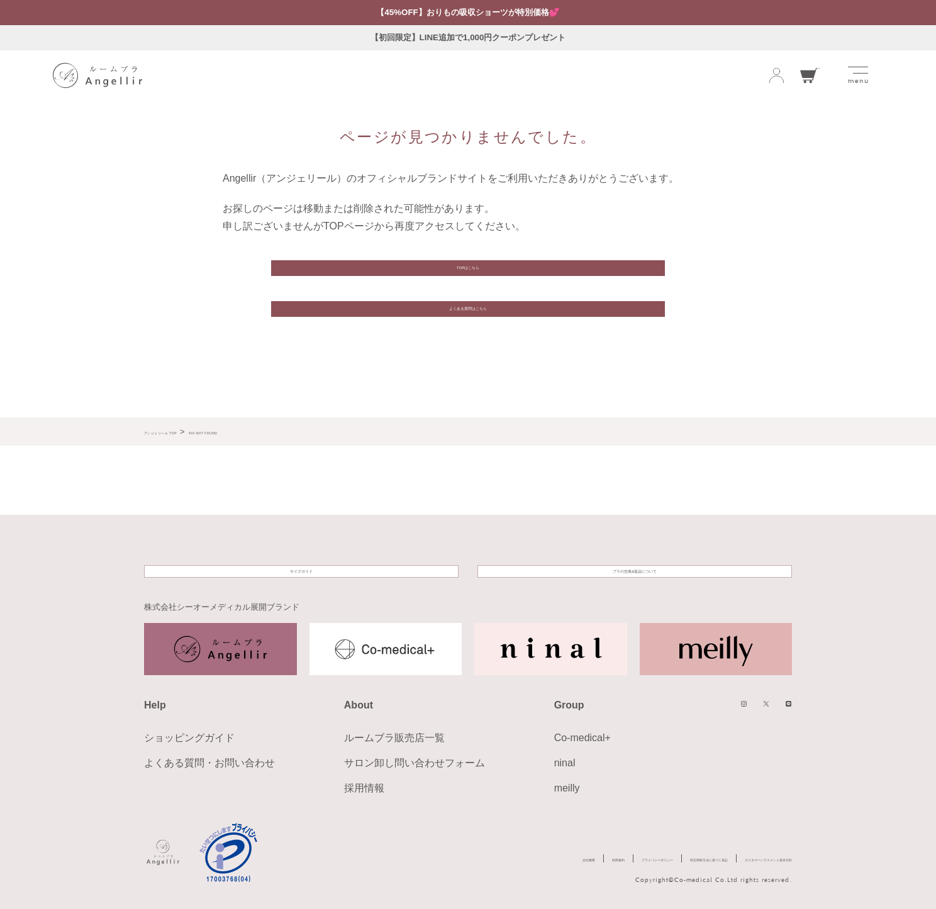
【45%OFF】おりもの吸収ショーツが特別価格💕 (468, 13)
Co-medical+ (582, 735)
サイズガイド (301, 559)
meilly (567, 785)
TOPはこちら (468, 280)
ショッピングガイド (189, 735)
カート (810, 77)
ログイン (776, 77)
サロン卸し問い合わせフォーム (414, 760)
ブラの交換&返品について (635, 559)
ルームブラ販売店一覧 (394, 735)
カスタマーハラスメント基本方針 (730, 858)
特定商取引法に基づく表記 (603, 858)
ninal (565, 760)
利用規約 (422, 858)
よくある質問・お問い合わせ (209, 760)
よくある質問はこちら (468, 344)
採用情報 (364, 785)
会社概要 (372, 858)
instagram (714, 707)
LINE (782, 707)
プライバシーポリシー (496, 858)
